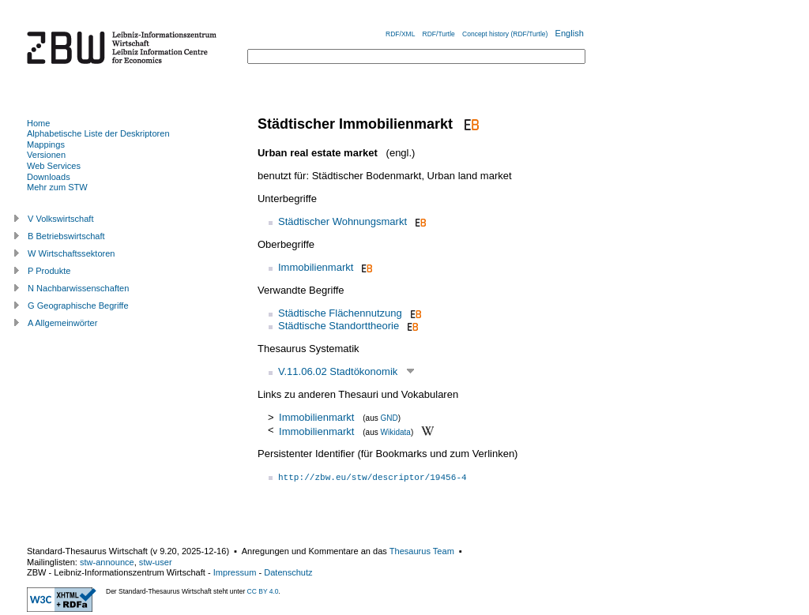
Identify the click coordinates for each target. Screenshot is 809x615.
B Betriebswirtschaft (66, 236)
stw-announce (107, 562)
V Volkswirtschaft (61, 218)
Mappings (46, 144)
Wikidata (396, 431)
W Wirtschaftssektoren (71, 253)
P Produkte (49, 271)
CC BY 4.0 (263, 591)
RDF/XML (400, 34)
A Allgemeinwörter (62, 323)
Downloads (48, 177)
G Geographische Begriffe (78, 305)
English (569, 33)
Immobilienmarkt (315, 267)
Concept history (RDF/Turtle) (504, 34)
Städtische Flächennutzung (340, 313)
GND (389, 418)
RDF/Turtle (439, 34)
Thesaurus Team (421, 551)
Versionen (46, 154)
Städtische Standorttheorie (338, 326)
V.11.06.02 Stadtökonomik (337, 371)
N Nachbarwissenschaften (78, 288)
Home (38, 123)
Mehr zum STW (57, 187)
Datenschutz (288, 572)
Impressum (235, 572)
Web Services (54, 166)
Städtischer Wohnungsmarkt (342, 221)
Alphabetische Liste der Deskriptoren (98, 133)
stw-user (155, 562)
